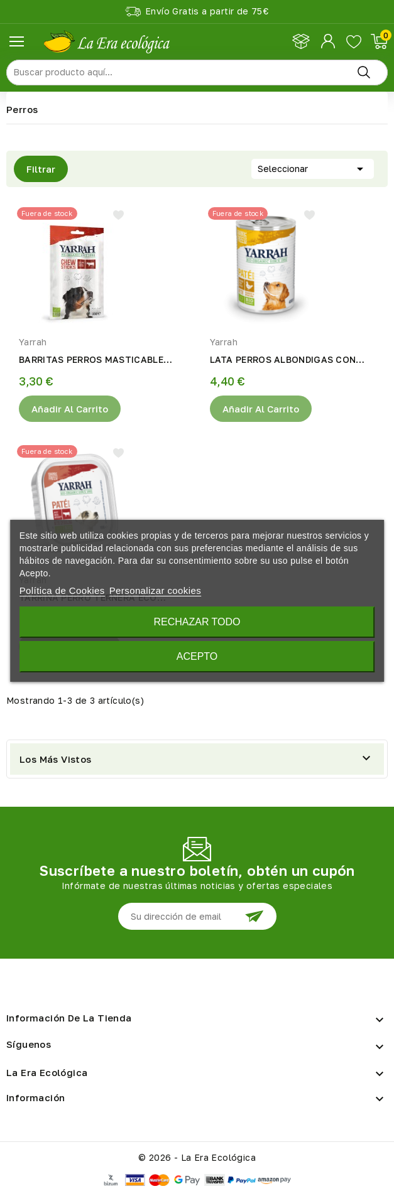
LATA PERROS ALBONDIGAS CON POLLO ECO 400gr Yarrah (283, 360)
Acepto (197, 656)
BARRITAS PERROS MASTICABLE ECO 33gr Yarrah (91, 360)
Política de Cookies (62, 590)
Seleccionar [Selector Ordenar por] (313, 167)
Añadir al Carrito (69, 408)
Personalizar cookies (155, 590)
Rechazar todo (196, 622)
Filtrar (34, 169)
